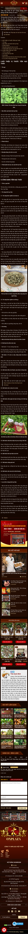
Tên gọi (5, 42)
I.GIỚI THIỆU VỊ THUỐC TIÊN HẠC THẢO (11, 40)
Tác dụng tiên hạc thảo (8, 53)
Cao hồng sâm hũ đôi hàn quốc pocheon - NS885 (20, 659)
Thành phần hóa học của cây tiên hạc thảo (13, 48)
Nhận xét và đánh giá (6, 777)
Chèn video (8, 807)
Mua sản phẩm (6, 641)
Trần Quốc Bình (15, 674)
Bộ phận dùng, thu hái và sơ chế (10, 47)
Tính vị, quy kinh (7, 52)
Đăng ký (23, 917)
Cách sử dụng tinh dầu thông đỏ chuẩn (20, 716)
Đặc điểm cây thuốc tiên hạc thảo (11, 43)
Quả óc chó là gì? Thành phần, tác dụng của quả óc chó (20, 726)
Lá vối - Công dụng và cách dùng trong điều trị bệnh (6, 726)
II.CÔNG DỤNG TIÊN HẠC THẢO (9, 50)
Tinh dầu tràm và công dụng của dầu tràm (19, 736)
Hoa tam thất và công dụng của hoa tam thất (20, 747)
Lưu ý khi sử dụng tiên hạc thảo (10, 58)
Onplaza (5, 517)
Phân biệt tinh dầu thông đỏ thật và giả (6, 716)
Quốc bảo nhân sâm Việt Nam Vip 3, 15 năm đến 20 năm (21, 637)
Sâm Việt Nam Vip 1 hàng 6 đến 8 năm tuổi (7, 659)
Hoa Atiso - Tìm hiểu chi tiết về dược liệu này (6, 736)
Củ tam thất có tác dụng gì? (6, 747)
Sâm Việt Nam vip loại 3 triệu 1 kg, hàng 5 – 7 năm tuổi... (7, 637)
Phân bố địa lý (6, 45)
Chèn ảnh (3, 807)
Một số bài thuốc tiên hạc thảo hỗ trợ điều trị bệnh (14, 57)
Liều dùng (5, 55)
